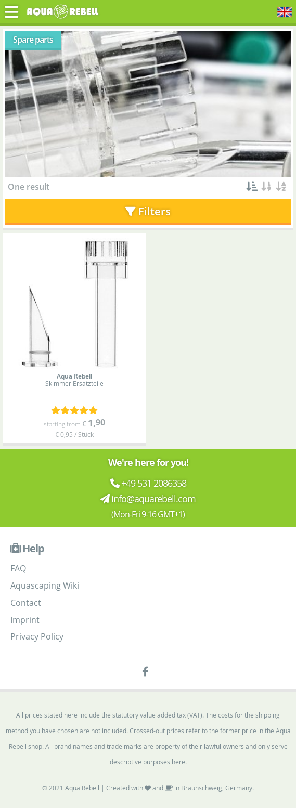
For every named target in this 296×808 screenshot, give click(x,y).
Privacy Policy (36, 636)
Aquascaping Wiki (44, 585)
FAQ (18, 568)
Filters (148, 211)
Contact (25, 602)
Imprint (25, 619)
